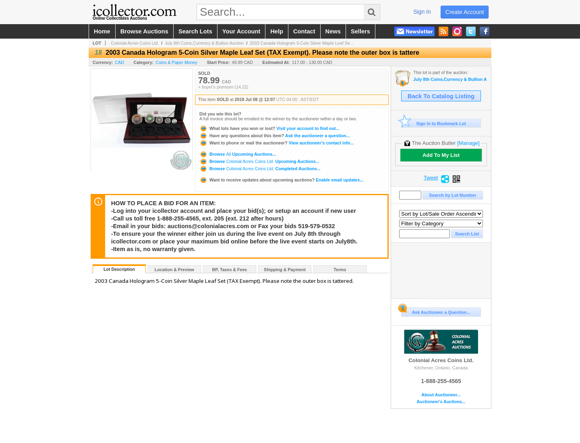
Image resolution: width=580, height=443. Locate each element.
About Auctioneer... (440, 395)
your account (241, 31)
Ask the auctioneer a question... (274, 135)
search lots (195, 31)
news (333, 31)
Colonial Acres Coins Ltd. (135, 43)
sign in (422, 11)
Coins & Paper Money (176, 62)
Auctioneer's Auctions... (440, 402)
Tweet (431, 178)
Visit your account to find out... (269, 128)
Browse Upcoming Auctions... (237, 154)
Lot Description (119, 269)
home (102, 31)
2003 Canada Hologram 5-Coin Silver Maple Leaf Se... (302, 43)
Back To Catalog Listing (441, 96)
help (276, 31)
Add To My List (441, 155)
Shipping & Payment (285, 269)
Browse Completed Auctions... (260, 168)
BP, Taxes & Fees (229, 269)
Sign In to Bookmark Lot (433, 123)
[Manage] (468, 143)
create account (464, 12)
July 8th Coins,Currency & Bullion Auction (204, 43)
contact (304, 31)
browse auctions (144, 31)
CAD (119, 62)
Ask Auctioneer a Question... (435, 311)
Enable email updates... (281, 179)
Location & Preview (174, 269)
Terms (340, 269)
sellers (360, 31)
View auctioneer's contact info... (276, 142)
